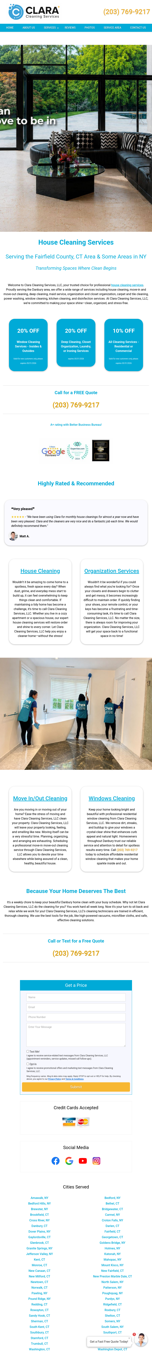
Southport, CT (112, 1319)
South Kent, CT (39, 1314)
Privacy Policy (54, 1066)
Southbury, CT (39, 1319)
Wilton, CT (39, 1347)
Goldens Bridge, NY (112, 1229)
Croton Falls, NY (112, 1207)
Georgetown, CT (112, 1224)
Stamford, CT (39, 1325)
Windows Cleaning (112, 785)
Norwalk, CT (39, 1274)
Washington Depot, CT (112, 1336)
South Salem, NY (112, 1314)
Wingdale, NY (112, 1347)
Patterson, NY (112, 1274)
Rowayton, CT (39, 1297)
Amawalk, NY (39, 1185)
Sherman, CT (39, 1308)
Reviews (70, 27)
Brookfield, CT (39, 1201)
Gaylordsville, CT (39, 1224)
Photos (90, 27)
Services (52, 29)
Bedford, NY (112, 1185)
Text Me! (34, 1038)
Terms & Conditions (75, 1066)
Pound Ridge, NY (39, 1286)
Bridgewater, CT (112, 1196)
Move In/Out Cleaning (40, 785)
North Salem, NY (112, 1269)
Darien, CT (113, 1213)
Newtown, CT (39, 1269)
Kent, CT (39, 1246)
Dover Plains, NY (39, 1218)
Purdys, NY (112, 1286)
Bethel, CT (112, 1190)
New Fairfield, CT (112, 1257)
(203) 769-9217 (126, 12)
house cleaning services (127, 272)
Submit (76, 1074)
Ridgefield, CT (112, 1291)
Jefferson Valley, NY (39, 1241)
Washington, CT (39, 1336)
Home (10, 27)
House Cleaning (40, 558)
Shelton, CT (112, 1302)
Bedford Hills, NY (39, 1190)
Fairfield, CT (112, 1218)
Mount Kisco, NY (112, 1252)
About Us (29, 27)
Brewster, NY (39, 1196)
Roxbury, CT (112, 1297)
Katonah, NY (112, 1241)
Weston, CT (39, 1342)
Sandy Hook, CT (39, 1302)
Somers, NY (112, 1308)
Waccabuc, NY (112, 1330)
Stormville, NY (112, 1325)
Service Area (112, 27)
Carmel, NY (112, 1201)
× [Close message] (129, 1338)
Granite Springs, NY (39, 1235)
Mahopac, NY (112, 1246)
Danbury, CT (39, 1213)
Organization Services (111, 558)
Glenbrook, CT (39, 1229)
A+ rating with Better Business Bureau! (76, 411)
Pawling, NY (39, 1280)
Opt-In (33, 1051)
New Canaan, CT (39, 1257)
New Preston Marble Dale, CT (112, 1263)
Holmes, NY (112, 1235)
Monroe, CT (39, 1252)
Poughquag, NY (112, 1280)
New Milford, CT (39, 1263)
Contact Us (138, 27)
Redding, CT (39, 1291)
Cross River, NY (39, 1207)
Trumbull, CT (39, 1330)
